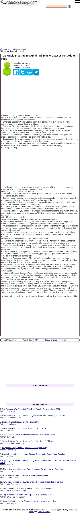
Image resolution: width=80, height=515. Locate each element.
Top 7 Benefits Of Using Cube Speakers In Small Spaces (27, 495)
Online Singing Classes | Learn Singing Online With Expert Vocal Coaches (33, 454)
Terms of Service (44, 512)
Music (9, 51)
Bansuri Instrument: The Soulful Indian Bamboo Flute (25, 475)
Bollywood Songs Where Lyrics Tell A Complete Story (24, 448)
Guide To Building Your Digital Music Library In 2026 (24, 428)
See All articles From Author (56, 340)
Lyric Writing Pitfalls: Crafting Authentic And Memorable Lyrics (29, 501)
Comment (17, 67)
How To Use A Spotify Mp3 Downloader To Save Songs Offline (28, 435)
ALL (1, 51)
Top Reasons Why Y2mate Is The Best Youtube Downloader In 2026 (31, 409)
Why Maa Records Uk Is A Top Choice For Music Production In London (33, 482)
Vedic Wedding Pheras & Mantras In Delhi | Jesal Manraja (27, 488)
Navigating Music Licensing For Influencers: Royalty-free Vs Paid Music (33, 469)
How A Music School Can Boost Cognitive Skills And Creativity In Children (33, 415)
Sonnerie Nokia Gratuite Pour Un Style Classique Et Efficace (28, 441)
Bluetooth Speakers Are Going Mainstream (20, 422)
